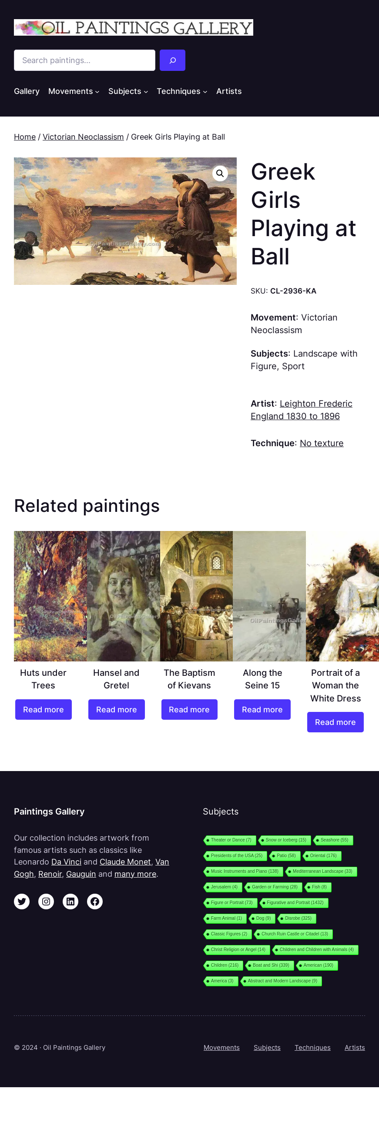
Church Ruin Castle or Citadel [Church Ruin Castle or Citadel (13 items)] (295, 934)
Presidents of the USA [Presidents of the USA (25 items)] (236, 855)
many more (135, 873)
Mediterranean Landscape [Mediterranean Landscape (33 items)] (322, 871)
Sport (293, 366)
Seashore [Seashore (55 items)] (334, 840)
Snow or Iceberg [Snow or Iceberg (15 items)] (286, 840)
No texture (322, 443)
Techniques (313, 1047)
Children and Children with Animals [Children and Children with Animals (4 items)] (317, 949)
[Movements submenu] (97, 91)
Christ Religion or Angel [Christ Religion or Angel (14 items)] (238, 949)
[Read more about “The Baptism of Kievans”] (189, 709)
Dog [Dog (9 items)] (263, 918)
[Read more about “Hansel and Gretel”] (116, 709)
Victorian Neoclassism (83, 136)
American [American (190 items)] (318, 965)
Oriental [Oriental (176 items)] (323, 855)
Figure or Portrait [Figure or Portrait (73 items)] (232, 902)
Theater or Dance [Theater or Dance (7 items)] (231, 840)
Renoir (50, 873)
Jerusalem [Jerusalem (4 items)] (224, 887)
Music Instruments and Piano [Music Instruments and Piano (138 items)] (244, 871)
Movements (222, 1047)
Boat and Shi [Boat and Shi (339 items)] (271, 965)
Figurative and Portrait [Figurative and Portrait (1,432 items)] (295, 902)
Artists (355, 1047)
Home (25, 136)
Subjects (267, 1047)
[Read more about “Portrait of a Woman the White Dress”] (335, 722)
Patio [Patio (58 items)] (286, 855)
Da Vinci (66, 861)
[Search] (173, 60)
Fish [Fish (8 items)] (319, 887)
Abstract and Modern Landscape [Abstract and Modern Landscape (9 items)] (283, 980)
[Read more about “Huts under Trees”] (43, 709)
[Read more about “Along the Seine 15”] (262, 709)
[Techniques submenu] (205, 91)
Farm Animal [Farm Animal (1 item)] (226, 918)
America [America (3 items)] (222, 980)
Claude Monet (125, 861)
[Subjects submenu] (146, 91)
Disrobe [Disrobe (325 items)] (298, 918)
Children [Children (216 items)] (224, 965)
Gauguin (81, 873)
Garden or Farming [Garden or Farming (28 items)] (275, 887)
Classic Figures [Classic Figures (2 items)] (229, 934)
